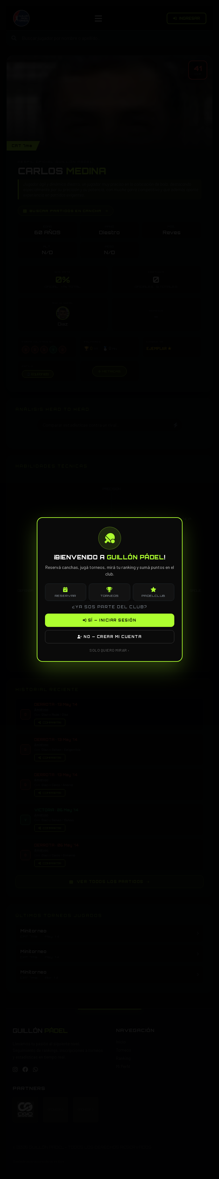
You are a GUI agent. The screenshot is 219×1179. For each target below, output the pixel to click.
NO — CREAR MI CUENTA (109, 637)
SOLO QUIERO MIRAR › (109, 650)
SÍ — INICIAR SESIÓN (110, 620)
